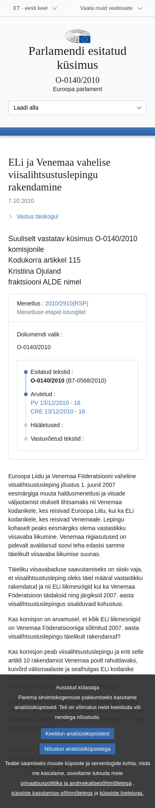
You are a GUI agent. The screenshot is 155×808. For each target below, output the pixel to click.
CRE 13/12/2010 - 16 (58, 411)
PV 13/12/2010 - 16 (56, 402)
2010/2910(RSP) (66, 303)
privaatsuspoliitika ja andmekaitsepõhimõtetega (76, 795)
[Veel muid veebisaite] (111, 8)
